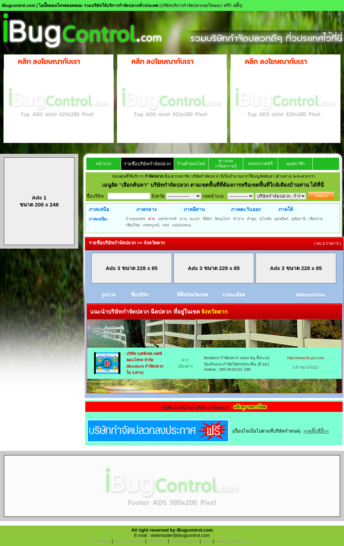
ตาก (151, 219)
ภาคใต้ (285, 209)
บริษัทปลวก (157, 541)
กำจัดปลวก (101, 541)
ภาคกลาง (146, 209)
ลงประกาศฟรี (260, 163)
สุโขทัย (265, 219)
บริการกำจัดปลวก (129, 541)
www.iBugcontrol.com (233, 541)
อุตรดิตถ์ (281, 219)
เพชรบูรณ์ (151, 225)
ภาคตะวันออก (246, 209)
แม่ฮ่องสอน (181, 225)
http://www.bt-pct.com (305, 358)
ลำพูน (252, 219)
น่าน (183, 219)
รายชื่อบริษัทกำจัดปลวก (147, 163)
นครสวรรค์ (167, 219)
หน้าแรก (103, 163)
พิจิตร (207, 219)
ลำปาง (238, 219)
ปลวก (207, 541)
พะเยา (195, 219)
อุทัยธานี (298, 219)
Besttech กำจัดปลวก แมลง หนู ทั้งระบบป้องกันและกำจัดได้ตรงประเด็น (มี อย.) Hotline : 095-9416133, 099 (237, 363)
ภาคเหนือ (99, 209)
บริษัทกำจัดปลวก (184, 541)
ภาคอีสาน (194, 209)
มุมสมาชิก (295, 163)
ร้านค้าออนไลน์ (191, 163)
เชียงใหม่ (133, 225)
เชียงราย (316, 219)
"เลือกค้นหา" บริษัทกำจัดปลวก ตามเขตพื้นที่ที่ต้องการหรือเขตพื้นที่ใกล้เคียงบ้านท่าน (214, 185)
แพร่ (165, 225)
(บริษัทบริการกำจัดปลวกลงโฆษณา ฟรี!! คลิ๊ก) (200, 5)
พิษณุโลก (222, 219)
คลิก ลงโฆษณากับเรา (49, 61)
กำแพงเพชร (135, 219)
